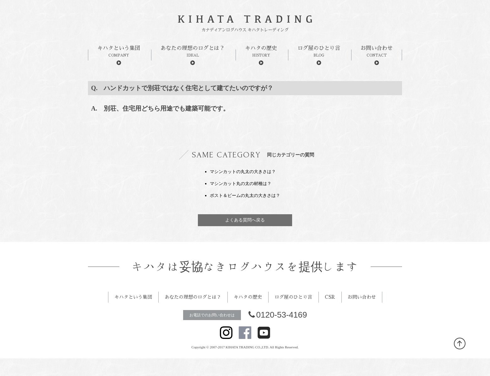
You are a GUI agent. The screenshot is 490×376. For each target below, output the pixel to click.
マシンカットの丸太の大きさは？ (243, 171)
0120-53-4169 (277, 332)
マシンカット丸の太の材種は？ (240, 183)
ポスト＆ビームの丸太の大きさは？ (245, 195)
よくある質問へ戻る (245, 220)
